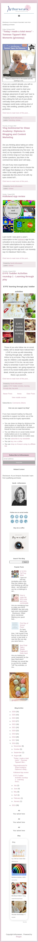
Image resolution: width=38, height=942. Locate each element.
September (18, 752)
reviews (18, 120)
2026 (14, 711)
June (16, 789)
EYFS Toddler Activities (16, 386)
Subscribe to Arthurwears (19, 455)
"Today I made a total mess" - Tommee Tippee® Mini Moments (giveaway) (18, 34)
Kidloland (21, 239)
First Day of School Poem (24, 625)
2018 (14, 737)
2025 (14, 715)
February (17, 798)
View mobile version (19, 397)
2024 (14, 718)
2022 (14, 724)
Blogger (18, 937)
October (17, 749)
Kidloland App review (14, 196)
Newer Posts (7, 394)
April (15, 795)
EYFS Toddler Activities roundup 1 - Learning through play (18, 276)
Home (19, 394)
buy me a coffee (16, 441)
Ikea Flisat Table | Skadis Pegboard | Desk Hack (24, 649)
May (15, 792)
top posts (15, 388)
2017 (14, 740)
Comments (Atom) (19, 403)
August (16, 755)
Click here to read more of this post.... (16, 113)
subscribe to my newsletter (20, 439)
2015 (14, 805)
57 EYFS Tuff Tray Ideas (23, 573)
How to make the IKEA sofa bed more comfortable (24, 599)
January (17, 801)
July (15, 785)
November (18, 746)
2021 (14, 727)
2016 (14, 743)
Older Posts (30, 394)
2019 (14, 734)
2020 (14, 730)
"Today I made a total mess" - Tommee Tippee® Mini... (21, 760)
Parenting (11, 120)
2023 (14, 721)
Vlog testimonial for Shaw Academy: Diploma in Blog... (20, 767)
